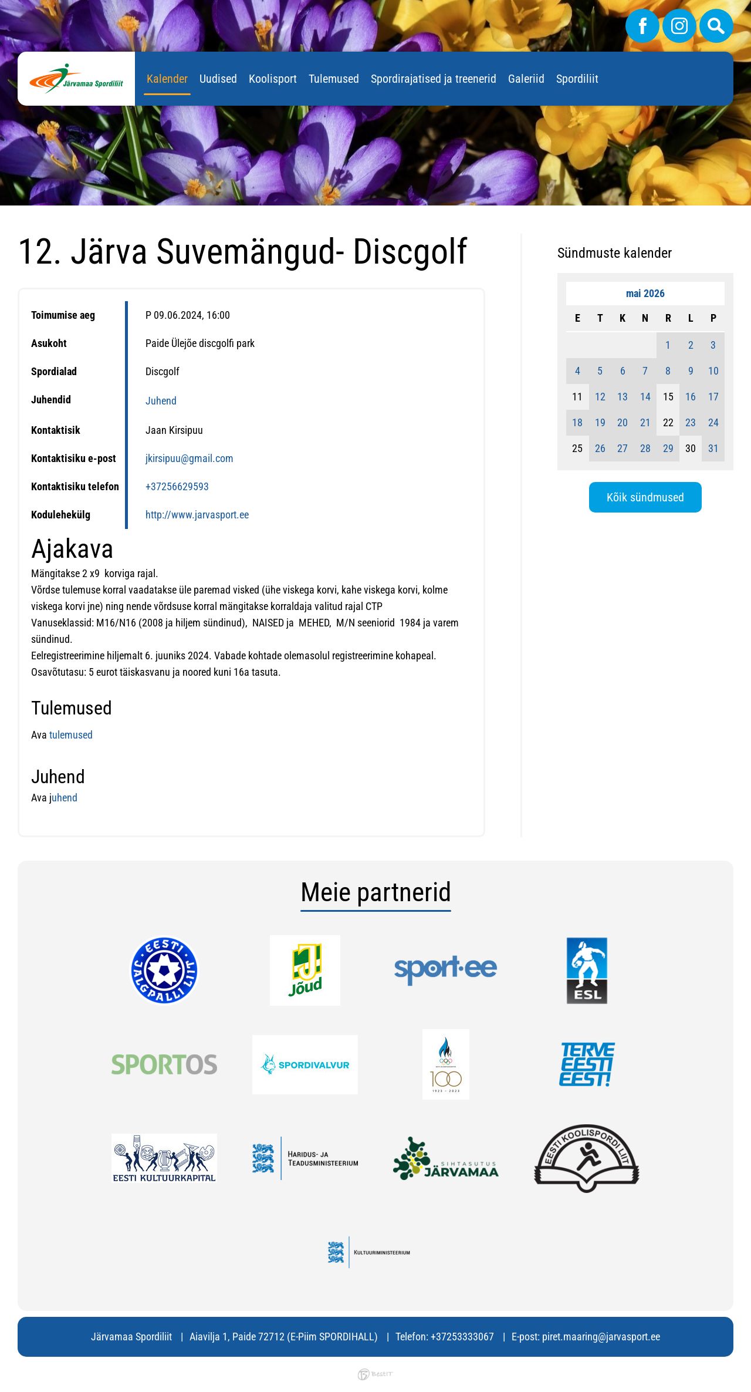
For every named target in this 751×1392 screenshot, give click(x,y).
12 (600, 396)
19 (600, 422)
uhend (64, 797)
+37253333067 (462, 1336)
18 (577, 422)
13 (622, 396)
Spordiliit (577, 79)
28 (645, 448)
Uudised (218, 79)
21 (645, 422)
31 (713, 448)
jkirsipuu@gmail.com (190, 458)
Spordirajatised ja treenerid (433, 79)
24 (713, 422)
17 (713, 396)
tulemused (70, 735)
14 (645, 396)
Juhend (161, 401)
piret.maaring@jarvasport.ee (601, 1336)
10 (713, 371)
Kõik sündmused (645, 497)
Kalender (167, 79)
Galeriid (526, 79)
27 (622, 448)
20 (622, 422)
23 (690, 422)
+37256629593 (177, 486)
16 (690, 396)
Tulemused (334, 79)
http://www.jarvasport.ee (197, 514)
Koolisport (273, 79)
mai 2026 (645, 293)
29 (668, 448)
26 (600, 448)
